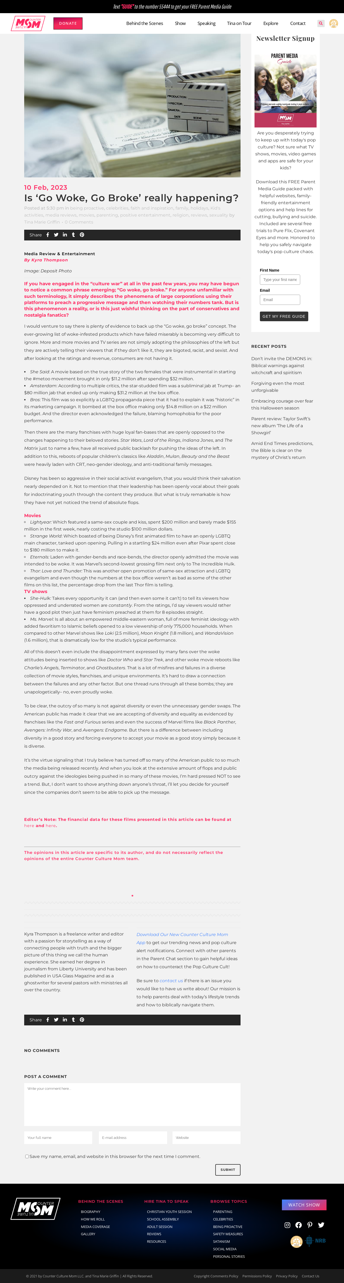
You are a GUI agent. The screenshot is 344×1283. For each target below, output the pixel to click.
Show (180, 23)
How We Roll (93, 1219)
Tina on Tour (239, 23)
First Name (269, 270)
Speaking (206, 23)
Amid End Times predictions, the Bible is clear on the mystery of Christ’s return (282, 450)
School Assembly (163, 1219)
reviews (199, 215)
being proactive (87, 208)
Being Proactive (227, 1226)
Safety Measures (228, 1233)
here (29, 825)
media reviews (61, 215)
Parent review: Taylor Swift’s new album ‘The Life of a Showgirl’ (280, 425)
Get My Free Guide (284, 316)
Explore (270, 23)
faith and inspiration (152, 208)
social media (224, 1249)
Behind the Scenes (144, 23)
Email (265, 290)
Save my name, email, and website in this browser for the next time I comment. (115, 1156)
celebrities (117, 208)
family (181, 208)
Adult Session (160, 1226)
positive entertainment (145, 215)
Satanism (221, 1241)
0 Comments (79, 222)
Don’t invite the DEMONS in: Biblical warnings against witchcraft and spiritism (281, 365)
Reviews (154, 1233)
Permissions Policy (257, 1276)
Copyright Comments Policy (216, 1276)
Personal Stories (229, 1256)
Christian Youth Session (169, 1211)
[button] (321, 23)
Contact (298, 23)
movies (86, 215)
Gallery (88, 1233)
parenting (107, 215)
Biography (90, 1211)
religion (181, 215)
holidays (199, 208)
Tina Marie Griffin (42, 222)
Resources (156, 1241)
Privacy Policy (287, 1276)
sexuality (218, 215)
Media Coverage (95, 1226)
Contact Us (310, 1276)
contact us (171, 980)
